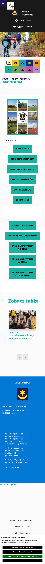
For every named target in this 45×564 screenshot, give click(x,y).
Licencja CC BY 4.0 (22, 533)
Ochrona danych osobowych (22, 548)
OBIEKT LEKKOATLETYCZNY (22, 169)
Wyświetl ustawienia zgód (22, 552)
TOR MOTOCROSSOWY (22, 225)
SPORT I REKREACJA (21, 79)
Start (5, 79)
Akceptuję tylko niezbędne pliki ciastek (22, 556)
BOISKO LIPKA (22, 200)
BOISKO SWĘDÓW (22, 189)
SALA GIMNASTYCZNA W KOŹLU (22, 260)
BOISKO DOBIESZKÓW (22, 179)
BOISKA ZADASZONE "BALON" (22, 235)
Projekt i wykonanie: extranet (22, 520)
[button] (22, 134)
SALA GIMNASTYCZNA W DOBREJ (22, 247)
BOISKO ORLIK (22, 148)
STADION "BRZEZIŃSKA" (22, 159)
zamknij (22, 560)
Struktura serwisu (22, 527)
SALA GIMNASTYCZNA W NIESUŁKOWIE (22, 273)
